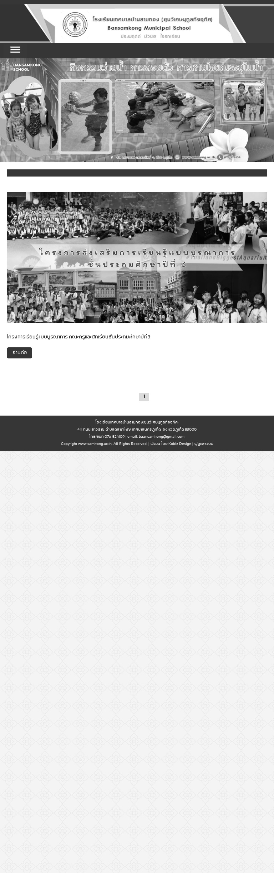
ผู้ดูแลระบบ (203, 444)
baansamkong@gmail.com (161, 436)
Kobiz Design (179, 444)
